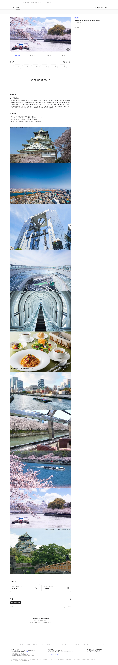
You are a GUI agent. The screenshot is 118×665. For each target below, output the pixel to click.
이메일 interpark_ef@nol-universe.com (94, 651)
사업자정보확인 (27, 651)
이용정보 (48, 55)
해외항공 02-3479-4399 (53, 653)
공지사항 (86, 644)
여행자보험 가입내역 (65, 644)
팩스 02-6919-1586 (52, 651)
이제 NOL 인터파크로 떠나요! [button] (33, 2)
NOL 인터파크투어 (15, 602)
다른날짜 (67, 62)
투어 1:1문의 (51, 654)
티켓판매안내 (77, 644)
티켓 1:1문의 (57, 654)
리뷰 (63, 55)
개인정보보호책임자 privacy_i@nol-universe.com (97, 653)
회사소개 (13, 644)
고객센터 (94, 644)
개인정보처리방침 (31, 644)
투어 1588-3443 (51, 650)
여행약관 (55, 644)
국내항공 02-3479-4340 (63, 653)
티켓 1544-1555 (59, 650)
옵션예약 (17, 55)
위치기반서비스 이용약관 (44, 644)
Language (102, 644)
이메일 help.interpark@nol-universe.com (65, 651)
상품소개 (33, 55)
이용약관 (21, 644)
